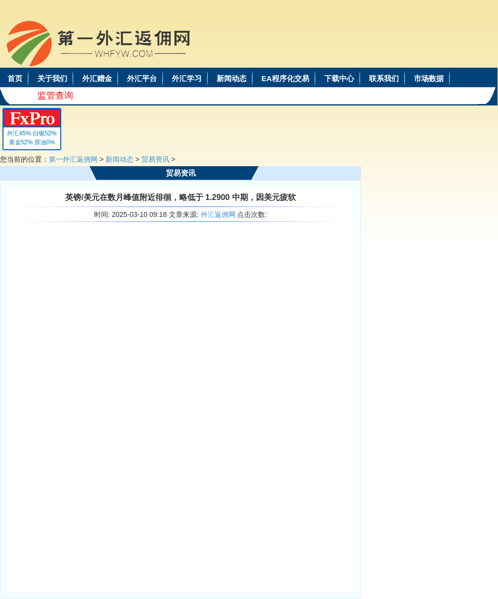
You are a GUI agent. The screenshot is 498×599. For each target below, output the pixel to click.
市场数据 (429, 78)
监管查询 (55, 95)
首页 (14, 78)
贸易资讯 (155, 159)
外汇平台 (142, 78)
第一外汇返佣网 (73, 159)
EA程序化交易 (285, 78)
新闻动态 (232, 78)
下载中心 (339, 78)
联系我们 (384, 78)
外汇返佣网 (218, 214)
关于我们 (52, 78)
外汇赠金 (97, 78)
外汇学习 (187, 78)
